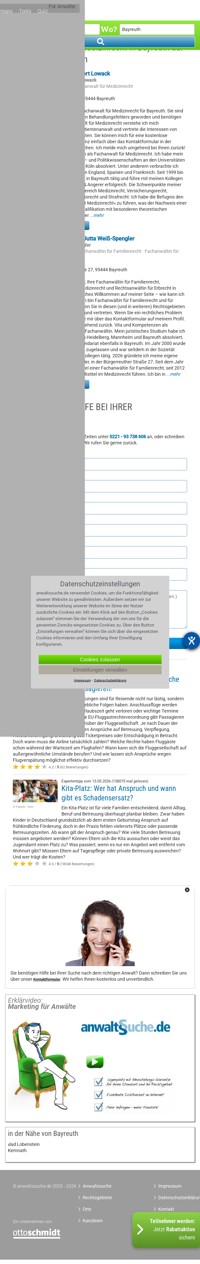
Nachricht (24, 586)
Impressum (170, 1186)
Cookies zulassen (100, 659)
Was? (14, 29)
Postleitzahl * (27, 498)
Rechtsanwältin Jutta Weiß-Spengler (89, 238)
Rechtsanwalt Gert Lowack (77, 73)
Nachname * (26, 476)
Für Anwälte (177, 10)
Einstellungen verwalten (100, 669)
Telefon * (22, 542)
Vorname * (24, 454)
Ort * (18, 520)
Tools (137, 9)
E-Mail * (22, 564)
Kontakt (166, 1209)
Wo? (109, 29)
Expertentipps (111, 9)
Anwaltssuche (97, 1186)
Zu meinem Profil (66, 225)
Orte (88, 10)
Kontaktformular (46, 979)
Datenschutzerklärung (172, 1197)
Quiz (153, 9)
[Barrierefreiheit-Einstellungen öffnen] (191, 640)
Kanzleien (93, 1220)
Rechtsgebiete (62, 10)
